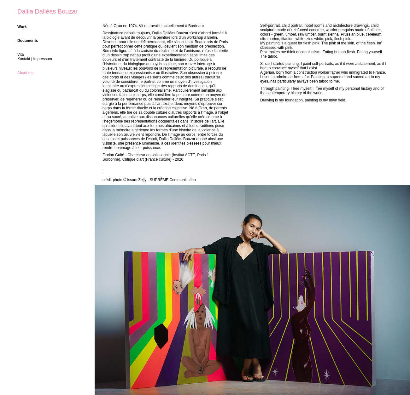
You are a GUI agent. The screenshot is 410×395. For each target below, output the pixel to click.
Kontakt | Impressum (34, 59)
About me (25, 73)
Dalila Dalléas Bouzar (47, 11)
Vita (20, 54)
